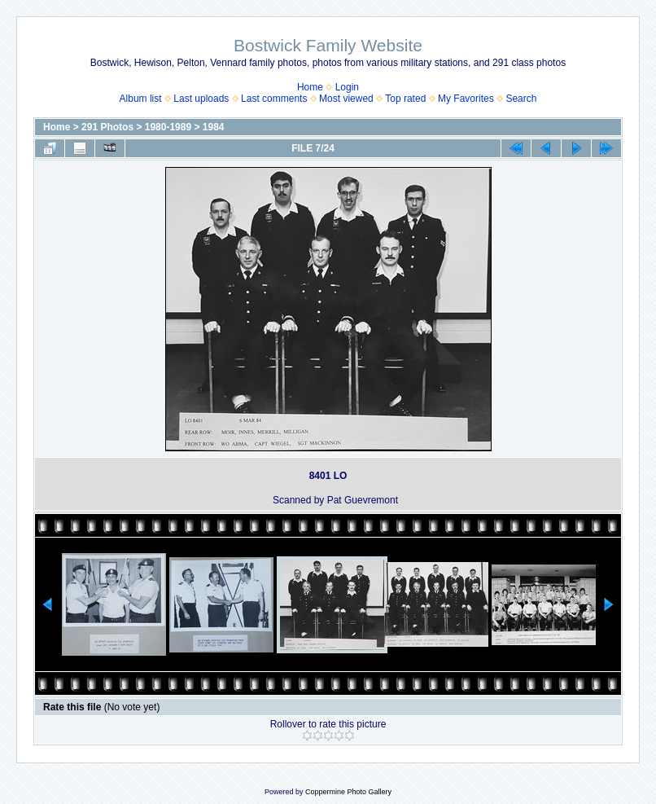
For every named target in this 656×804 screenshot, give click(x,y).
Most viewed (346, 98)
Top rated (405, 98)
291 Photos (107, 127)
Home (310, 87)
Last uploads (201, 98)
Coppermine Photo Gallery (348, 792)
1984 (214, 127)
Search (520, 98)
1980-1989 (168, 127)
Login (347, 87)
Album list (141, 98)
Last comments (274, 98)
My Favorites (466, 98)
